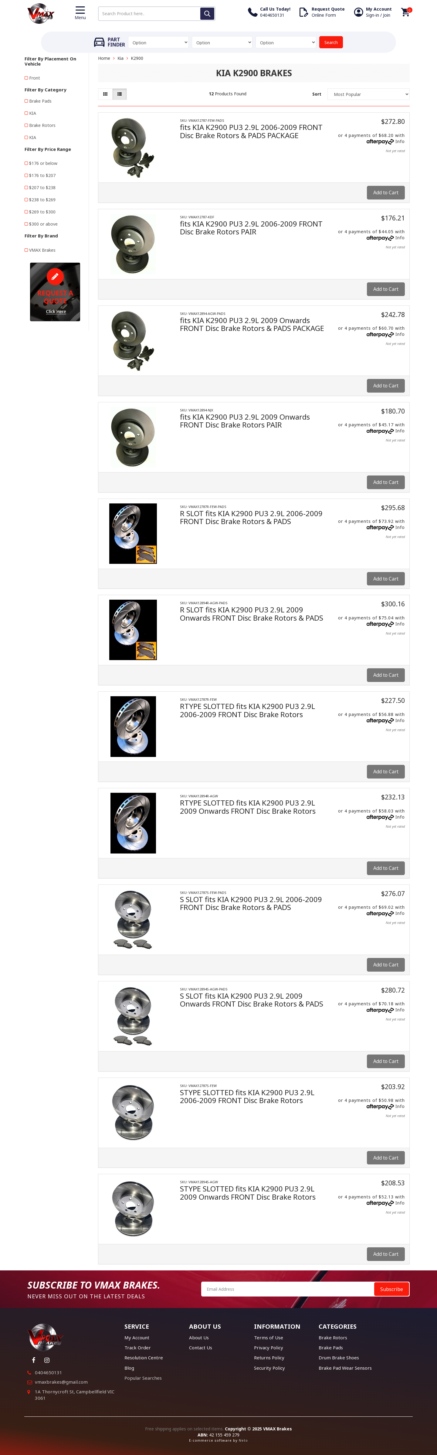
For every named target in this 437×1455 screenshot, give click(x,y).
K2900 (137, 58)
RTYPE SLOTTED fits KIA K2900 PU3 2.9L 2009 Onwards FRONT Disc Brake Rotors (248, 807)
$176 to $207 (42, 175)
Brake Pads (40, 101)
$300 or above (43, 224)
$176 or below (43, 163)
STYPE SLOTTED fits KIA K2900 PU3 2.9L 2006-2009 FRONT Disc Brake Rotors (247, 1096)
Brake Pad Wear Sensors (345, 1368)
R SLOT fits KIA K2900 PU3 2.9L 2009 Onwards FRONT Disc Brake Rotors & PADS (251, 613)
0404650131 (48, 1372)
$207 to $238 (42, 187)
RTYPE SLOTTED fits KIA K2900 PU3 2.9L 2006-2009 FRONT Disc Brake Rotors (247, 710)
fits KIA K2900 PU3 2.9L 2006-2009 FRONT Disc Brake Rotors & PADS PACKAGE (251, 131)
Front (34, 78)
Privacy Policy (268, 1347)
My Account (136, 1337)
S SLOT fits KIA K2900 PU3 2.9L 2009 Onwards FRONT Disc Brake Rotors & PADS (251, 1000)
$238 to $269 (42, 200)
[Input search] (156, 14)
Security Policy (269, 1368)
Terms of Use (268, 1337)
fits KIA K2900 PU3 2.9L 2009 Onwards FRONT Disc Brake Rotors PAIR (245, 421)
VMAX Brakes (42, 250)
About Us (199, 1337)
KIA (32, 113)
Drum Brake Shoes (339, 1357)
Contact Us (200, 1347)
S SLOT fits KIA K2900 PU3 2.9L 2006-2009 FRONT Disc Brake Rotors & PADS (251, 903)
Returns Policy (269, 1357)
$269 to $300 (42, 212)
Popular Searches (143, 1378)
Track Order (137, 1347)
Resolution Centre (143, 1357)
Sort (316, 94)
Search (331, 42)
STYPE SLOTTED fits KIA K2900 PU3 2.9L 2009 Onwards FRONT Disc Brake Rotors (248, 1192)
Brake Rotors (42, 125)
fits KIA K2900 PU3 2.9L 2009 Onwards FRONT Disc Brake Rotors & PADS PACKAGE (252, 324)
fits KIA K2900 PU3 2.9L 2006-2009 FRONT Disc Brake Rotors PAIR (251, 228)
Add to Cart (385, 192)
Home (104, 58)
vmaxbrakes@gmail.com (61, 1382)
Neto (243, 1440)
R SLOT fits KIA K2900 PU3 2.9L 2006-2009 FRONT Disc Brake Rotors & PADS (251, 517)
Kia (120, 58)
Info (400, 141)
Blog (129, 1368)
